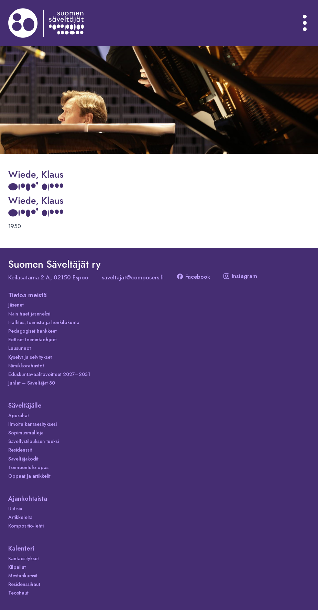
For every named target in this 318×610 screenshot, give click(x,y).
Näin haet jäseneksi (29, 313)
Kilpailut (17, 567)
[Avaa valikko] (305, 23)
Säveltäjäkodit (23, 458)
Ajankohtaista (27, 498)
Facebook (193, 277)
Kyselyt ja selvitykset (30, 357)
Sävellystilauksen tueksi (33, 441)
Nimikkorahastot (26, 365)
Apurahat (18, 415)
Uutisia (15, 508)
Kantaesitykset (23, 558)
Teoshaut (18, 592)
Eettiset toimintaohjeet (32, 339)
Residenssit (20, 449)
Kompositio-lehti (26, 525)
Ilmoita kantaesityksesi (32, 424)
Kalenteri (21, 548)
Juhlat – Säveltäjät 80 (31, 382)
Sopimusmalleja (26, 432)
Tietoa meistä (27, 295)
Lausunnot (19, 348)
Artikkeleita (20, 517)
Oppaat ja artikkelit (29, 476)
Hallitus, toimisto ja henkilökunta (43, 322)
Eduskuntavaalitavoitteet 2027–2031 (49, 374)
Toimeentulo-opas (28, 467)
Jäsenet (16, 304)
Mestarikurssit (22, 575)
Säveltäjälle (25, 405)
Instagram (240, 276)
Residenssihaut (24, 584)
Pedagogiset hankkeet (32, 331)
